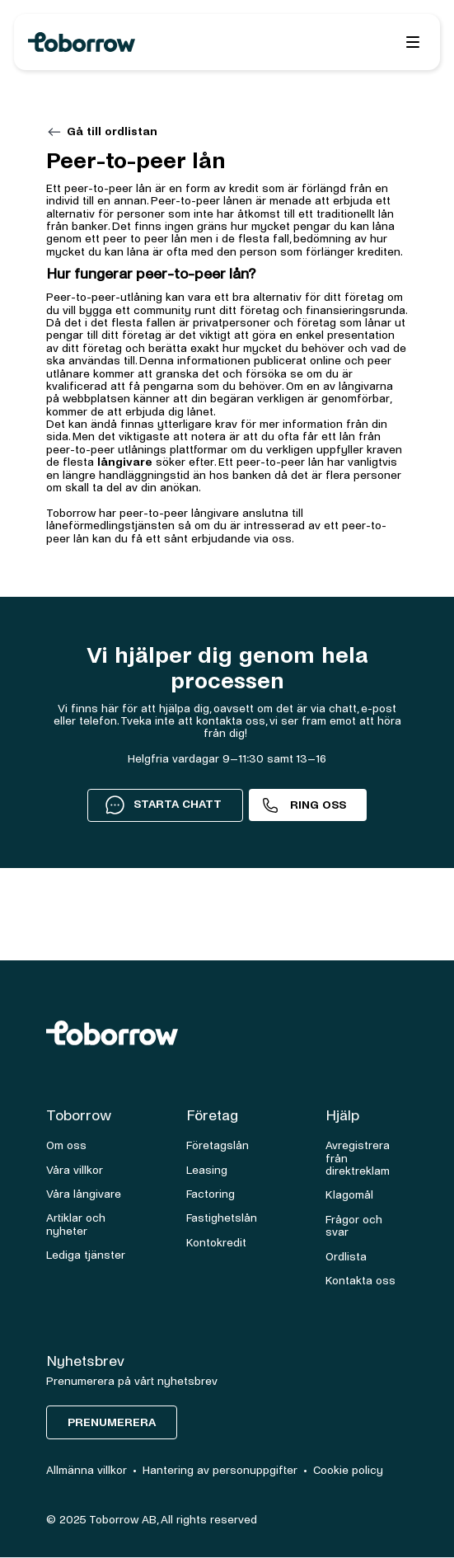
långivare (124, 462)
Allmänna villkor (86, 1470)
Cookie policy (348, 1470)
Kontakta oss (360, 1280)
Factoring (210, 1194)
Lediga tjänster (85, 1255)
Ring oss (318, 805)
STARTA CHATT (163, 804)
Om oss (66, 1145)
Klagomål (349, 1195)
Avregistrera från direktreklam (357, 1158)
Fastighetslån (221, 1218)
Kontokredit (216, 1243)
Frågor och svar (353, 1225)
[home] (141, 42)
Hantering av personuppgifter (220, 1470)
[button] (412, 42)
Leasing (206, 1170)
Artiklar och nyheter (75, 1224)
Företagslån (217, 1145)
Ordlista (346, 1257)
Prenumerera (112, 1422)
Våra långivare (83, 1194)
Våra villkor (74, 1170)
